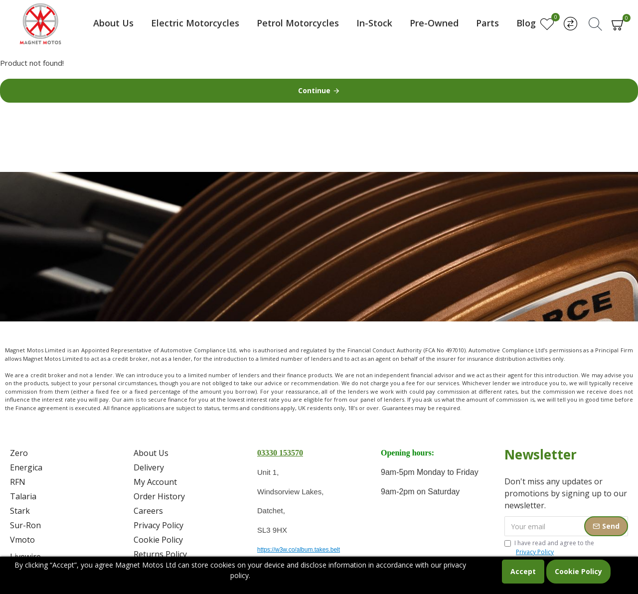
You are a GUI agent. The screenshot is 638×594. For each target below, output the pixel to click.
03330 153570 (280, 452)
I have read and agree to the (549, 548)
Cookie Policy (578, 571)
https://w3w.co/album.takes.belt (298, 549)
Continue (314, 90)
